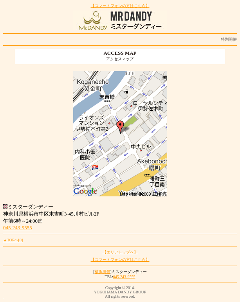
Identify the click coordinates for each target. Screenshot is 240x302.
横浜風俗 (102, 272)
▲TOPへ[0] (13, 240)
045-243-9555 (17, 227)
